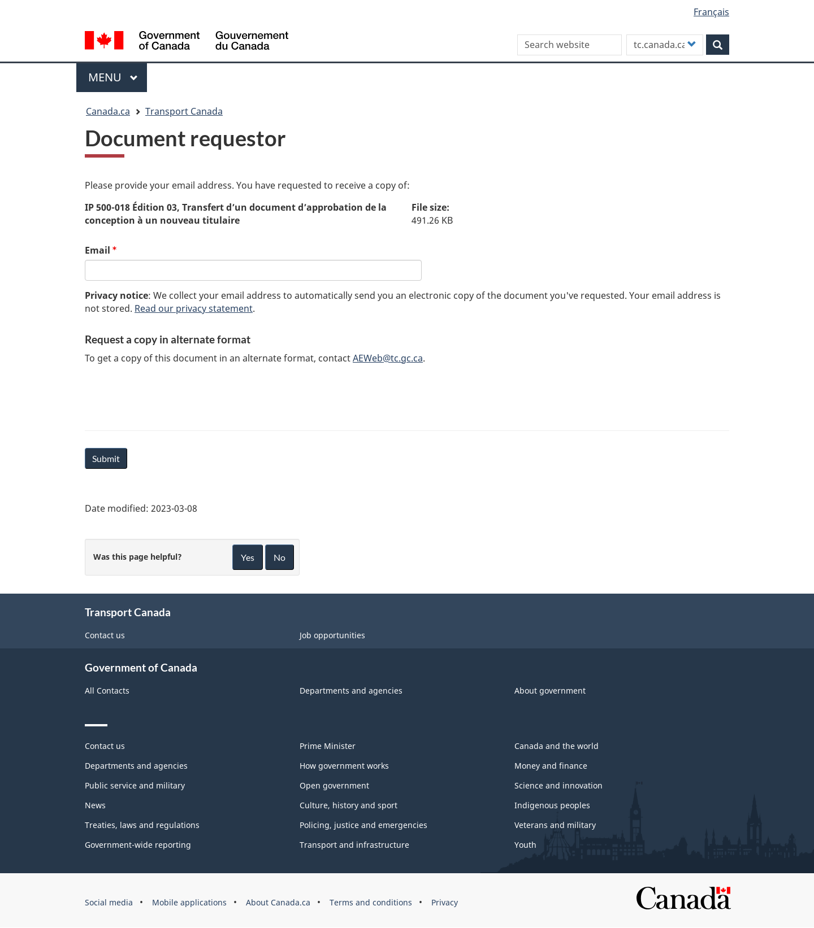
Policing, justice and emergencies (363, 825)
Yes (247, 557)
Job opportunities (332, 635)
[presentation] (171, 395)
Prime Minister (328, 745)
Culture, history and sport (348, 805)
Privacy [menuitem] (444, 902)
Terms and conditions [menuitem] (371, 902)
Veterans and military (555, 825)
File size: (430, 207)
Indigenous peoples (552, 805)
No (279, 557)
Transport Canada (184, 111)
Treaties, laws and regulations (142, 825)
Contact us (105, 635)
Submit (106, 458)
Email (97, 250)
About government (550, 690)
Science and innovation (558, 785)
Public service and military (135, 785)
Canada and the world (556, 745)
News (95, 805)
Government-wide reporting (138, 844)
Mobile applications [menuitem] (189, 902)
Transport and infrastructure (354, 844)
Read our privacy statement (194, 308)
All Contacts (107, 690)
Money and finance (550, 765)
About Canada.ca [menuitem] (278, 902)
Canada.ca (108, 111)
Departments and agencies (351, 690)
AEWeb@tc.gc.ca (388, 358)
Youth (525, 844)
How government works (344, 765)
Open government (334, 785)
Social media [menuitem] (109, 902)
